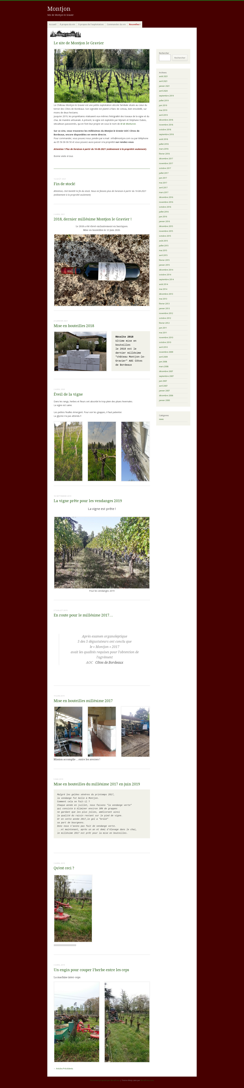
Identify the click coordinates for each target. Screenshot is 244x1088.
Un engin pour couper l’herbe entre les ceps (91, 970)
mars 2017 (163, 192)
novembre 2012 (166, 313)
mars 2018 (163, 149)
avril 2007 (163, 386)
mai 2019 (163, 110)
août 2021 (163, 76)
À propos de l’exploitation (91, 24)
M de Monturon (128, 123)
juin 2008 (163, 361)
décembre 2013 (166, 294)
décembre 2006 (166, 395)
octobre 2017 (165, 168)
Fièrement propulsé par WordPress (105, 1080)
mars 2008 (163, 366)
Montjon (58, 8)
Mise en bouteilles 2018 (74, 326)
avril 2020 (163, 91)
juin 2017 (163, 178)
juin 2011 (163, 327)
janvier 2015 (164, 265)
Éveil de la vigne (68, 394)
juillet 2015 (164, 245)
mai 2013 (163, 298)
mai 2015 (163, 250)
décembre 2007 (166, 371)
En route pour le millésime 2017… (83, 615)
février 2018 (164, 153)
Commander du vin (116, 24)
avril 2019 (163, 115)
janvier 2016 (164, 221)
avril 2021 (163, 81)
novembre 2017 (166, 163)
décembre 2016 (166, 197)
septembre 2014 (166, 279)
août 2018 (163, 139)
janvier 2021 (164, 86)
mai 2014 (163, 289)
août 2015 (163, 240)
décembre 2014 (166, 269)
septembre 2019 (166, 95)
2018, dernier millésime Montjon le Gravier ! (93, 219)
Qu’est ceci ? (64, 868)
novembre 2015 (166, 231)
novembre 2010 (166, 337)
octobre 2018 (165, 129)
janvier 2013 (164, 308)
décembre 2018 (166, 120)
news (161, 419)
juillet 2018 (164, 144)
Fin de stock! (64, 184)
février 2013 (164, 303)
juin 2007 (163, 381)
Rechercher (164, 53)
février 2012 (164, 323)
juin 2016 (163, 216)
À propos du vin (67, 24)
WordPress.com (147, 1080)
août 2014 (163, 284)
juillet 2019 (164, 100)
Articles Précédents (63, 1068)
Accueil (52, 24)
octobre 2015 (165, 236)
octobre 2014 (165, 274)
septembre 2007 (166, 376)
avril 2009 (163, 356)
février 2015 (164, 260)
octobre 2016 (165, 207)
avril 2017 (163, 187)
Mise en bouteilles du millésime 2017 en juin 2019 (97, 784)
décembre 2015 (166, 226)
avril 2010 (163, 347)
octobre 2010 (165, 342)
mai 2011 (163, 332)
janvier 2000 (164, 400)
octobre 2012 (165, 318)
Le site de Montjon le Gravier (79, 43)
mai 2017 (163, 182)
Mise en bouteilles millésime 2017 (83, 701)
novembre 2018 (166, 124)
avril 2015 (163, 255)
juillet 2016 (164, 211)
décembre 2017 (166, 158)
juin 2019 (163, 105)
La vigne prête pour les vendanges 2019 (88, 501)
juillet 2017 (164, 173)
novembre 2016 (166, 202)
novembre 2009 (166, 352)
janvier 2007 (164, 390)
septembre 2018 (166, 134)
